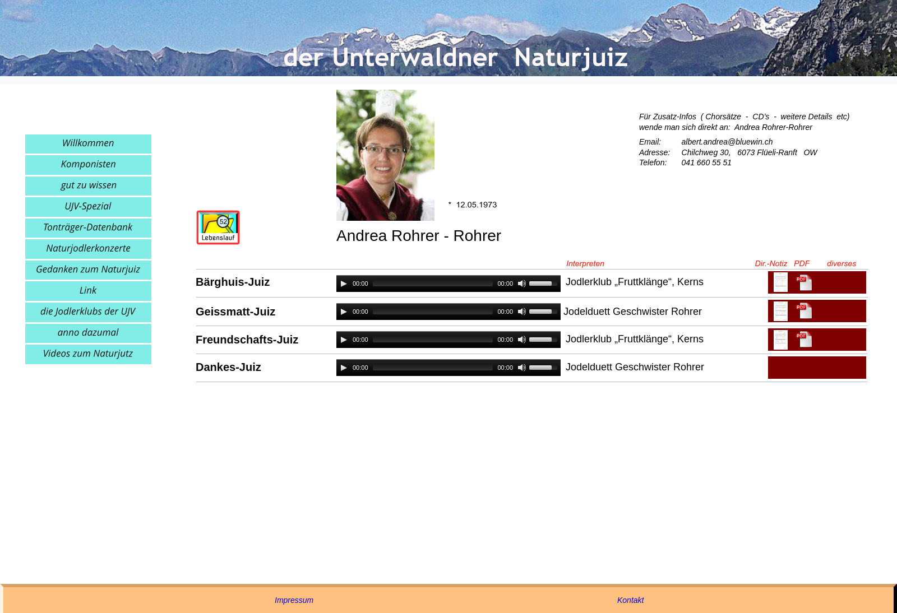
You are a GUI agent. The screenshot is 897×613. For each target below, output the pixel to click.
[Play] (343, 283)
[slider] (433, 283)
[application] (448, 284)
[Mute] (521, 283)
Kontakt (630, 600)
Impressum (294, 600)
